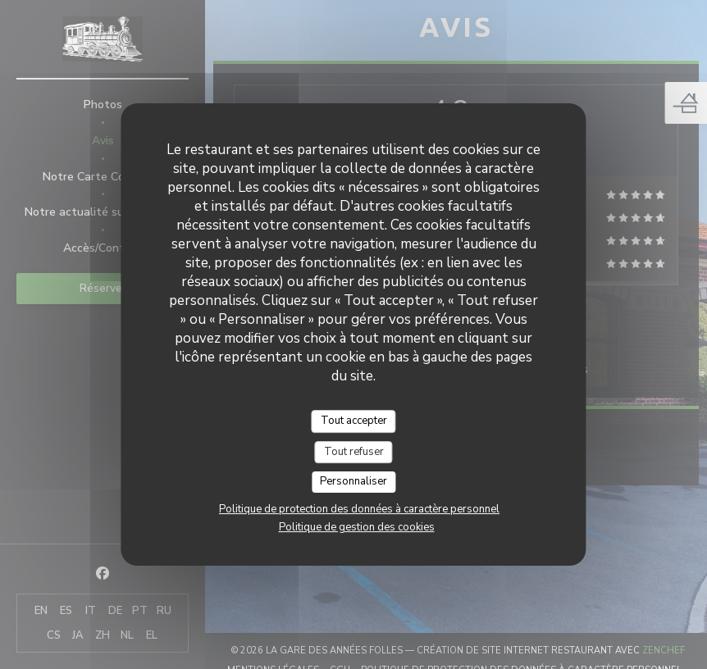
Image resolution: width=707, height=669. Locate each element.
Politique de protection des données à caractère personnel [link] (359, 509)
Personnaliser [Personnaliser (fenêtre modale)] (353, 481)
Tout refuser (354, 451)
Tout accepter (354, 420)
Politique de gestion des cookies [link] (357, 527)
